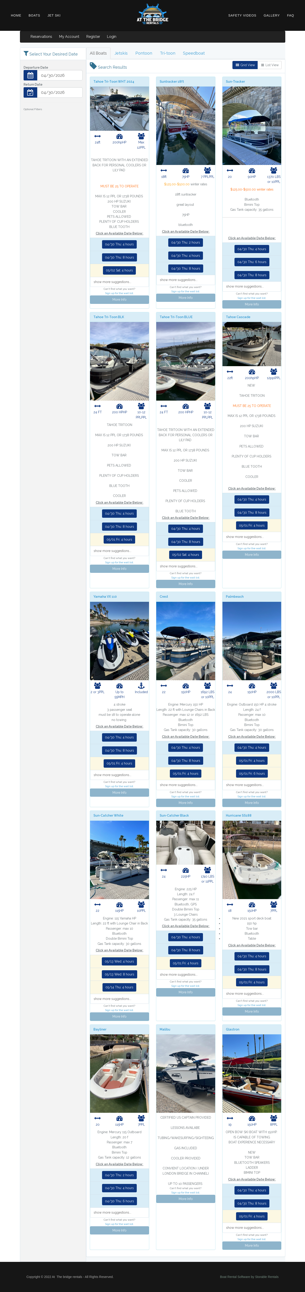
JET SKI (54, 15)
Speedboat (194, 53)
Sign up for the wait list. (119, 293)
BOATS (34, 15)
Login (111, 36)
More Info (119, 299)
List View (270, 65)
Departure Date (36, 67)
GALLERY (272, 15)
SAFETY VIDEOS (242, 15)
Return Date (33, 84)
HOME (16, 15)
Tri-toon (167, 53)
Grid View (245, 65)
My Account (69, 36)
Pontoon (143, 53)
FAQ (290, 15)
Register (93, 36)
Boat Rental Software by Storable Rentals (249, 1277)
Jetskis (121, 53)
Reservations (41, 36)
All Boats (98, 53)
